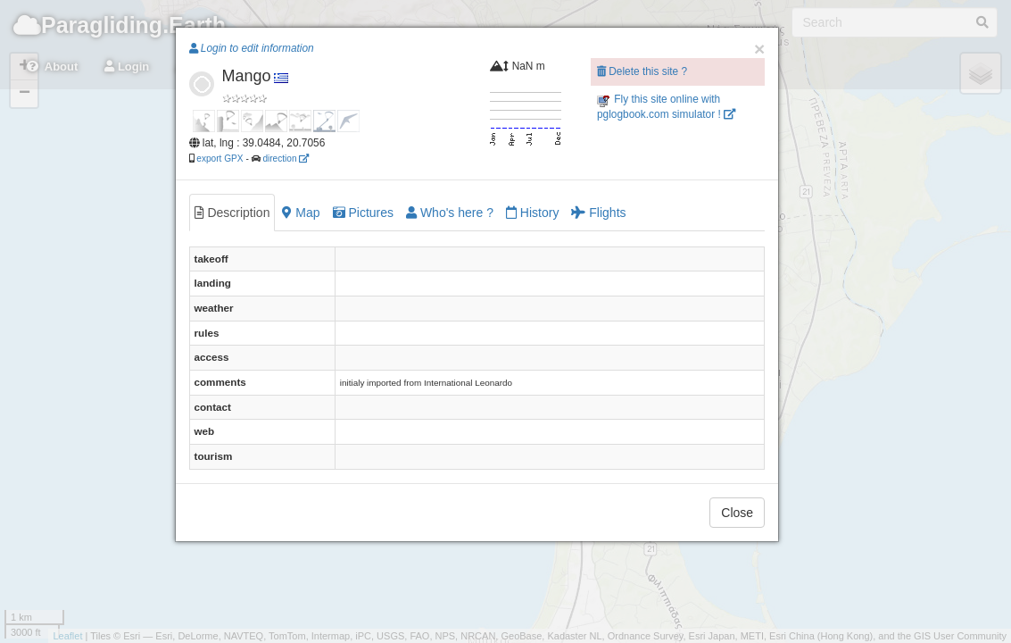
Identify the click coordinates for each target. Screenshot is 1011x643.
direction (285, 158)
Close (737, 512)
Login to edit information (251, 48)
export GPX (219, 158)
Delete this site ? (642, 71)
